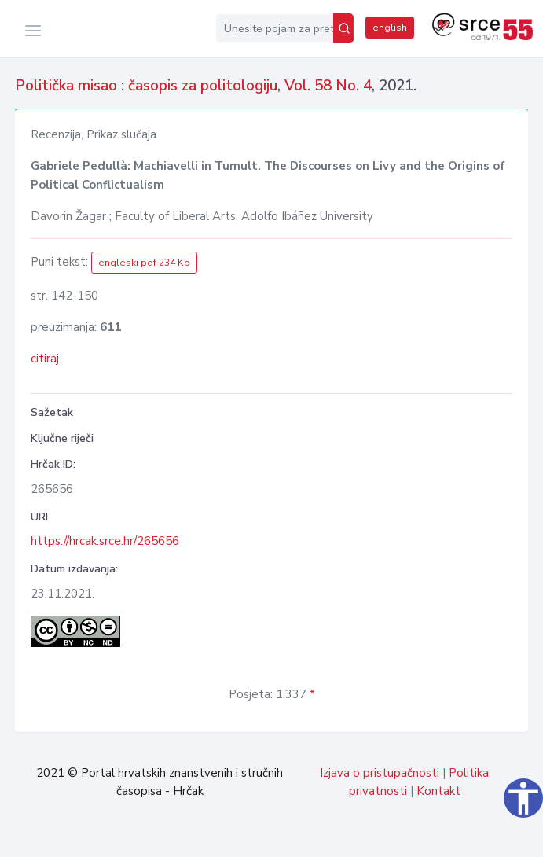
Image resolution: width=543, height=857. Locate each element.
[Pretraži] (343, 28)
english (389, 27)
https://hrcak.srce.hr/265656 (105, 541)
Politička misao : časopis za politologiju (146, 85)
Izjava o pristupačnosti (379, 773)
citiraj (45, 358)
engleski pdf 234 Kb (144, 262)
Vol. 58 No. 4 (328, 85)
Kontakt (438, 791)
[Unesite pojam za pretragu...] (274, 28)
